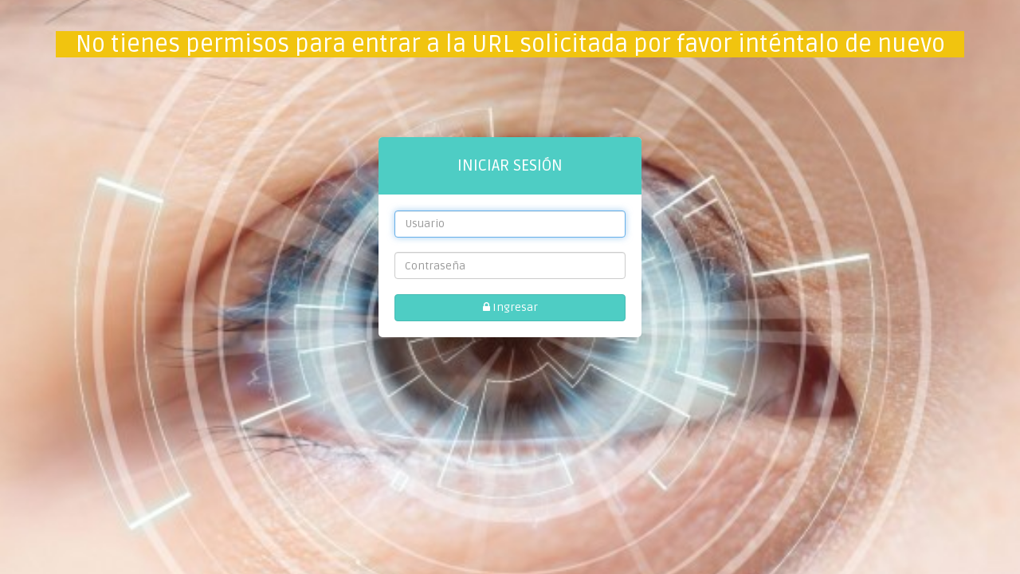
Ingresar (510, 307)
